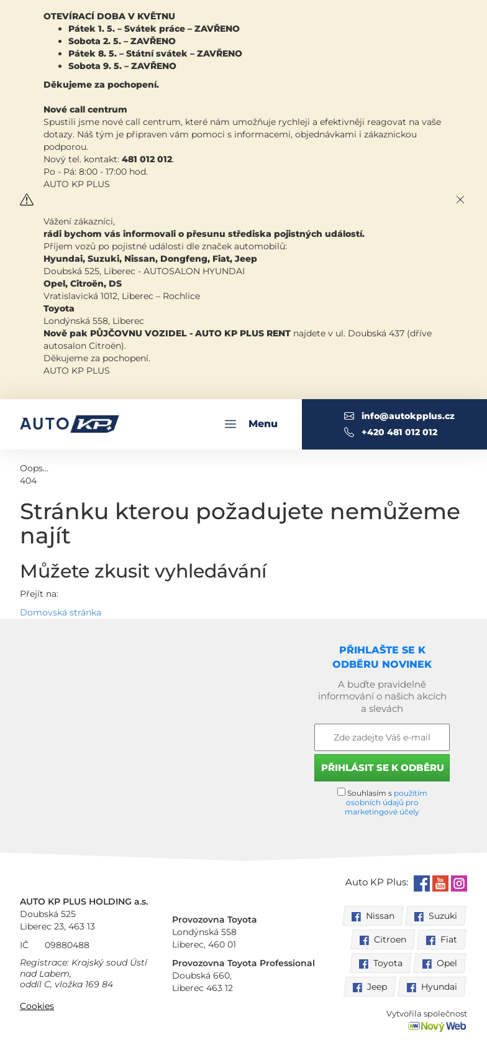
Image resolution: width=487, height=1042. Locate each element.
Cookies (37, 1006)
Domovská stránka (60, 612)
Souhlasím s (382, 802)
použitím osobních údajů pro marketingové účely (386, 802)
